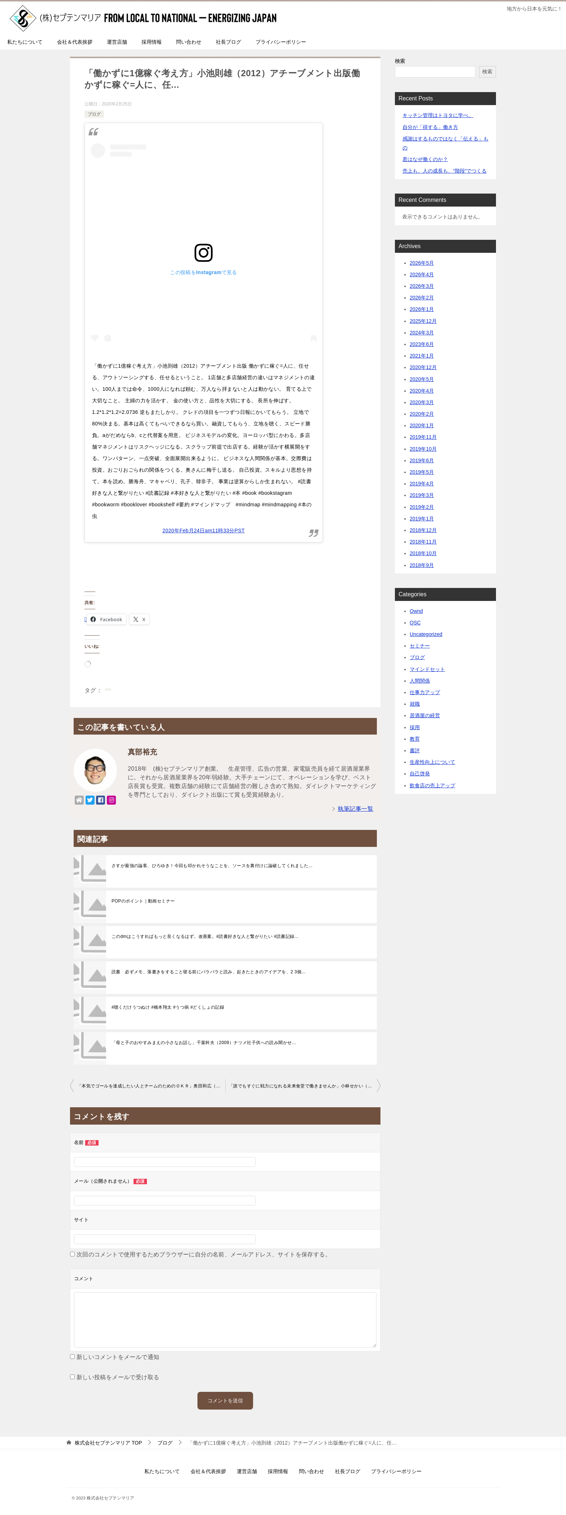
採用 (415, 727)
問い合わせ (188, 42)
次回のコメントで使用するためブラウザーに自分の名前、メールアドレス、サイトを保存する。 (204, 1254)
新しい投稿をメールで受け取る (118, 1377)
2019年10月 (423, 449)
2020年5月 (422, 379)
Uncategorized (426, 634)
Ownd (416, 611)
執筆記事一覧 (355, 809)
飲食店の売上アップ (432, 785)
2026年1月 (422, 309)
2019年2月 (422, 507)
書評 (415, 750)
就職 (415, 704)
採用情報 (152, 42)
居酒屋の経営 (425, 715)
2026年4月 (422, 274)
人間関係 (420, 681)
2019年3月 (422, 495)
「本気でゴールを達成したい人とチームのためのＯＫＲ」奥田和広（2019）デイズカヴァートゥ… (151, 1085)
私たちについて (25, 42)
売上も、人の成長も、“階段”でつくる (444, 171)
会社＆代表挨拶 (74, 42)
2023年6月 (422, 344)
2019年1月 (422, 518)
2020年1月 (422, 425)
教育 (415, 739)
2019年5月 (422, 472)
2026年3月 (422, 286)
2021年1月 (422, 356)
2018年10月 (423, 553)
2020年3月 (422, 402)
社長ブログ (228, 42)
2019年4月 (422, 483)
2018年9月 (422, 565)
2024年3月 (422, 333)
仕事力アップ (425, 692)
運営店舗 (117, 42)
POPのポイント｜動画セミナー (143, 901)
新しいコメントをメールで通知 (118, 1357)
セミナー (420, 646)
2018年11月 (423, 542)
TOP (108, 1443)
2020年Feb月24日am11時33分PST (203, 530)
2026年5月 (422, 263)
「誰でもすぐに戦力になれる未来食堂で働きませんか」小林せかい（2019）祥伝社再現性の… (304, 1085)
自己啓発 (420, 773)
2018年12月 (423, 530)
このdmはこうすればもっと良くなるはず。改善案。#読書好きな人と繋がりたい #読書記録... (205, 936)
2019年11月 (423, 437)
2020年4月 (422, 391)
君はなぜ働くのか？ (425, 159)
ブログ (94, 114)
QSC (415, 623)
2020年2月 (422, 414)
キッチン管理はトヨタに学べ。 (437, 115)
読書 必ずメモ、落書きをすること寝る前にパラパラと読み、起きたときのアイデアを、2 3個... (208, 971)
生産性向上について (432, 762)
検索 (400, 61)
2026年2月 (422, 297)
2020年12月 (423, 367)
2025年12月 (423, 321)
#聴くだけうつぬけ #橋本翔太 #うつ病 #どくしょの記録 (168, 1007)
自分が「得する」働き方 (430, 127)
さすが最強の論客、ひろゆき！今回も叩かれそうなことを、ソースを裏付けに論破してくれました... (212, 865)
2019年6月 (422, 460)
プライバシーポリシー (281, 42)
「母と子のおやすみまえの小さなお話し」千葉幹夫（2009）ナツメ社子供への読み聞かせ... (204, 1042)
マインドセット (427, 669)
